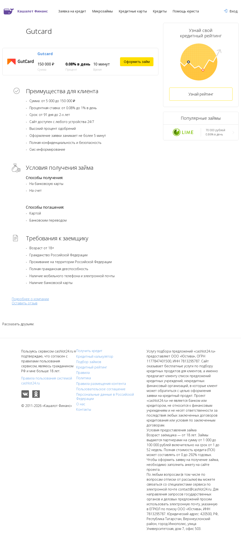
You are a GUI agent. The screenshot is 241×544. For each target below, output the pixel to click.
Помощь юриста (186, 11)
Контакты (83, 409)
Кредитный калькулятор (94, 356)
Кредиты (160, 11)
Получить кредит (89, 351)
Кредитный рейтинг (91, 367)
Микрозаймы (102, 11)
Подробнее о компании (30, 299)
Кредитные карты (133, 11)
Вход (230, 11)
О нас (80, 404)
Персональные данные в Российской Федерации (105, 396)
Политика (83, 378)
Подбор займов (88, 362)
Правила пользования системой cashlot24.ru (46, 380)
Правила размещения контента (101, 384)
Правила (83, 373)
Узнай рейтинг (201, 94)
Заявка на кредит (72, 11)
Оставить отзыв (24, 303)
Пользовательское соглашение (100, 389)
